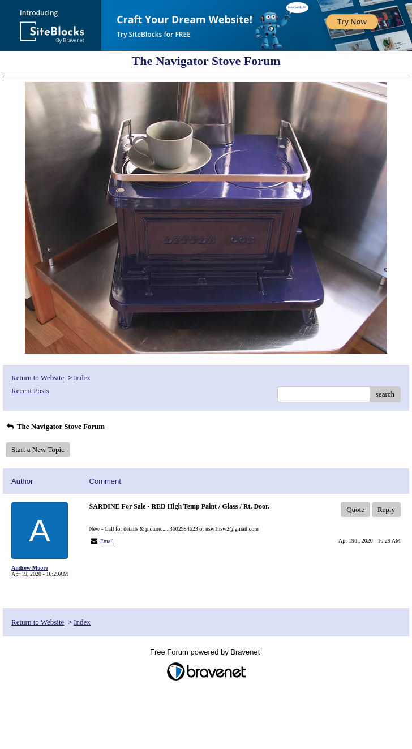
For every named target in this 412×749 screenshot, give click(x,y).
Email (107, 541)
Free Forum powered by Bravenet (206, 652)
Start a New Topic (38, 449)
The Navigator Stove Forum (55, 426)
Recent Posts (30, 390)
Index (82, 377)
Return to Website (37, 377)
